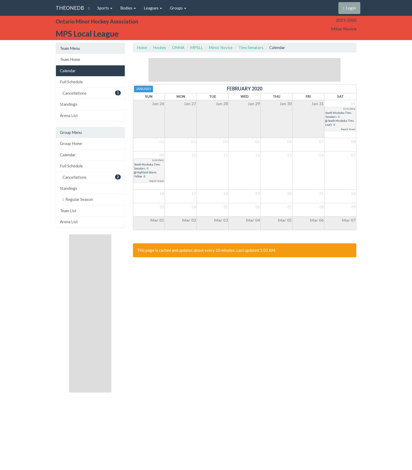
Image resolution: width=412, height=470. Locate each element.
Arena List (69, 115)
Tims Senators (251, 47)
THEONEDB (70, 8)
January (143, 89)
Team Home (70, 59)
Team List (68, 210)
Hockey (159, 47)
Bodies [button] (128, 8)
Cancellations (92, 92)
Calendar (68, 70)
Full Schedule (71, 81)
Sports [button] (104, 8)
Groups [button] (178, 8)
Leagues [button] (153, 8)
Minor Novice (221, 47)
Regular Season (78, 199)
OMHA (178, 47)
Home (142, 47)
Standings (68, 104)
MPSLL (196, 47)
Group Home (71, 143)
